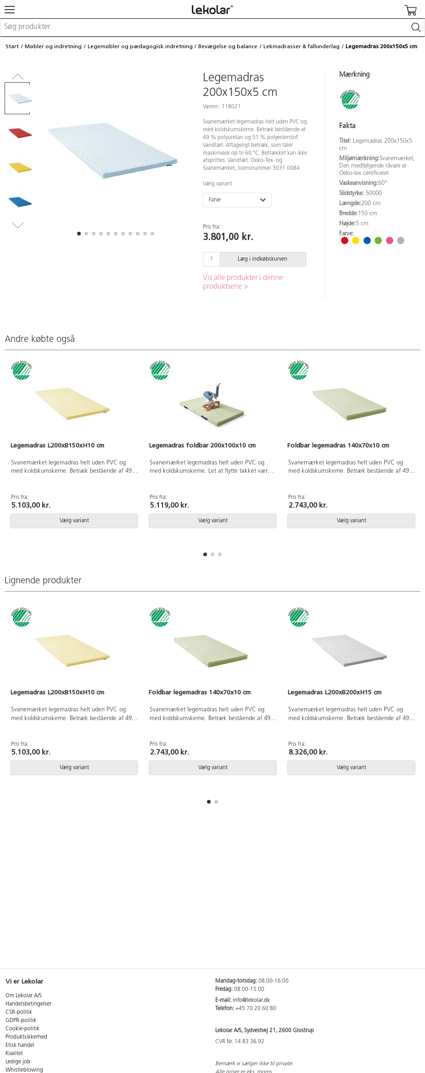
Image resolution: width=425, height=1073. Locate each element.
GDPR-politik (21, 1020)
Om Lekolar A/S (24, 996)
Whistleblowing (24, 1070)
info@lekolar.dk (251, 1000)
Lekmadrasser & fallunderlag (301, 46)
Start (12, 46)
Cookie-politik (22, 1029)
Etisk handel (20, 1045)
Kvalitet (14, 1053)
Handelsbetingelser (28, 1004)
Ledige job (18, 1062)
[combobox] (212, 27)
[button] (79, 233)
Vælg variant (217, 184)
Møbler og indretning (53, 46)
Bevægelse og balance (227, 46)
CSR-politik (19, 1012)
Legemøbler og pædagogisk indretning (140, 46)
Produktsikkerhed (26, 1037)
